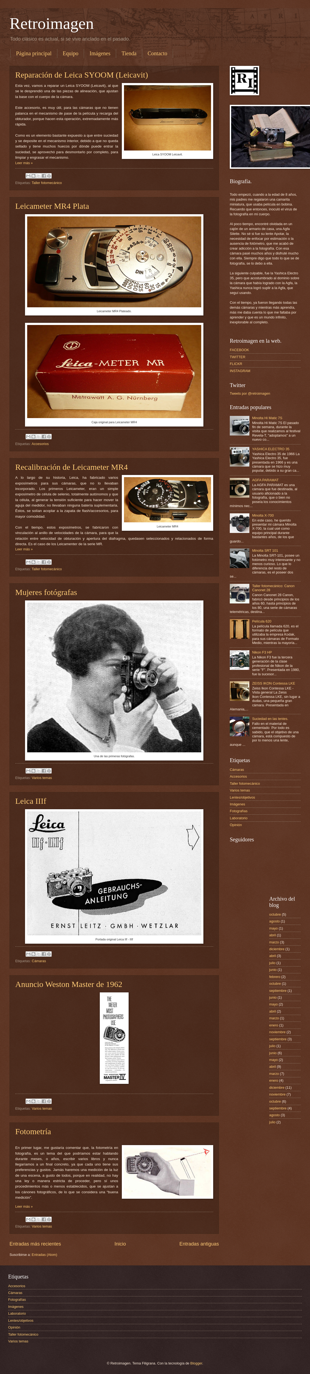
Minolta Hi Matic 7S (267, 418)
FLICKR (236, 364)
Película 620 (261, 621)
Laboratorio (238, 818)
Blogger (196, 1363)
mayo (273, 928)
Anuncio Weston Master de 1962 (68, 984)
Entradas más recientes (35, 1244)
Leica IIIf (30, 800)
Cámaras (39, 961)
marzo (274, 942)
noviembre (277, 1032)
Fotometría (33, 1131)
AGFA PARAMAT (265, 480)
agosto (274, 921)
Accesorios (40, 444)
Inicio (120, 1244)
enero (273, 1025)
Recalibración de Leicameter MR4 (71, 466)
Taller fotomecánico (47, 183)
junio (273, 970)
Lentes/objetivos (242, 797)
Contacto (157, 53)
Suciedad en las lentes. (270, 719)
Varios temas (42, 778)
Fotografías (238, 811)
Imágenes (99, 53)
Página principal (34, 53)
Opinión (236, 825)
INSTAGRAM (240, 371)
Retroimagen (52, 23)
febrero (274, 977)
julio (272, 963)
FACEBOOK (239, 350)
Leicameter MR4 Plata (52, 205)
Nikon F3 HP (262, 652)
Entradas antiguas (199, 1244)
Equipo (71, 53)
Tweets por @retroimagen (250, 393)
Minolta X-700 (263, 515)
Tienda (129, 53)
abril (272, 935)
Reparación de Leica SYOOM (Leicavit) (81, 74)
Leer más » (24, 163)
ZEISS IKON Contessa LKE (273, 683)
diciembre (276, 949)
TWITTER (237, 357)
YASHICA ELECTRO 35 (270, 449)
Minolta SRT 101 (265, 550)
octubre (275, 914)
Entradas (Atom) (44, 1255)
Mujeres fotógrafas (46, 592)
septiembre (278, 991)
